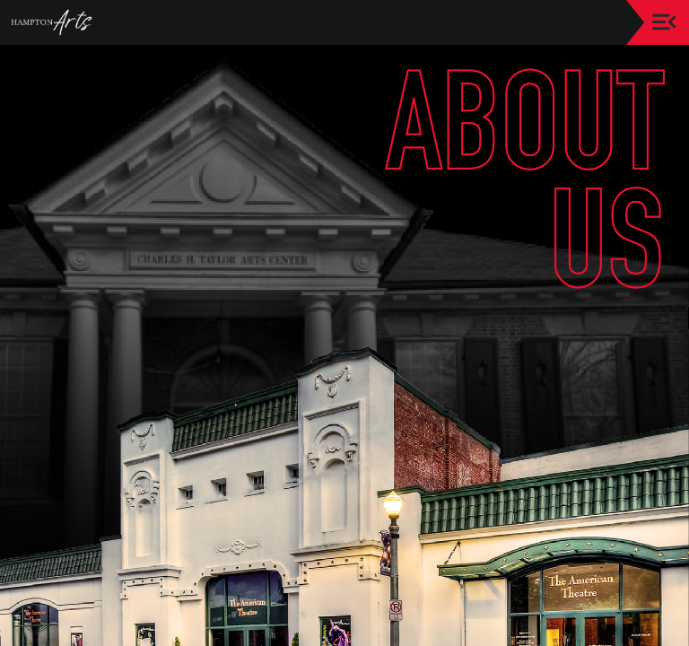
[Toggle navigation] (664, 22)
